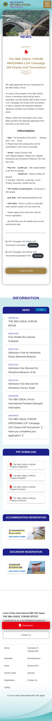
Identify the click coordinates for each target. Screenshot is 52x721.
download (33, 245)
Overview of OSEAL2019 (33, 649)
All (42, 310)
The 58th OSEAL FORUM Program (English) (22, 477)
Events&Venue (33, 658)
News (6, 666)
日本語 (7, 687)
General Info (32, 666)
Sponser (31, 673)
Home (6, 648)
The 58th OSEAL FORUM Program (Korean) (22, 488)
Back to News (27, 271)
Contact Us (26, 635)
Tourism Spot (10, 673)
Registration (9, 680)
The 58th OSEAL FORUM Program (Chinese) (22, 499)
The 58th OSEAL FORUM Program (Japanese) (22, 465)
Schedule (8, 658)
